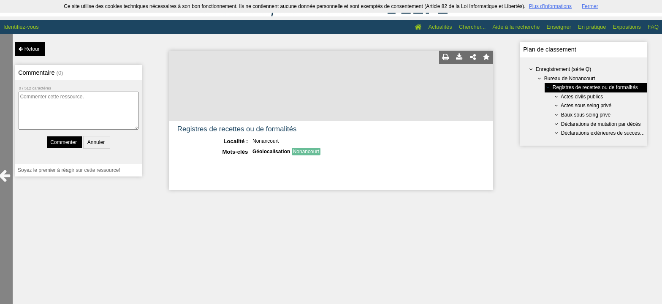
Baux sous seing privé (585, 115)
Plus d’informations (550, 6)
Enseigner (558, 27)
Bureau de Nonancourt (569, 78)
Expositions (627, 27)
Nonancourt (306, 152)
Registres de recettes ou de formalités (595, 87)
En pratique (592, 27)
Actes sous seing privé (586, 106)
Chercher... (472, 27)
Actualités (440, 27)
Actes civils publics (582, 97)
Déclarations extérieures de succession (605, 133)
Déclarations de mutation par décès (601, 124)
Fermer (590, 6)
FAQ (653, 27)
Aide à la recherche (516, 27)
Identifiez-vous (21, 27)
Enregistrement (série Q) (563, 69)
